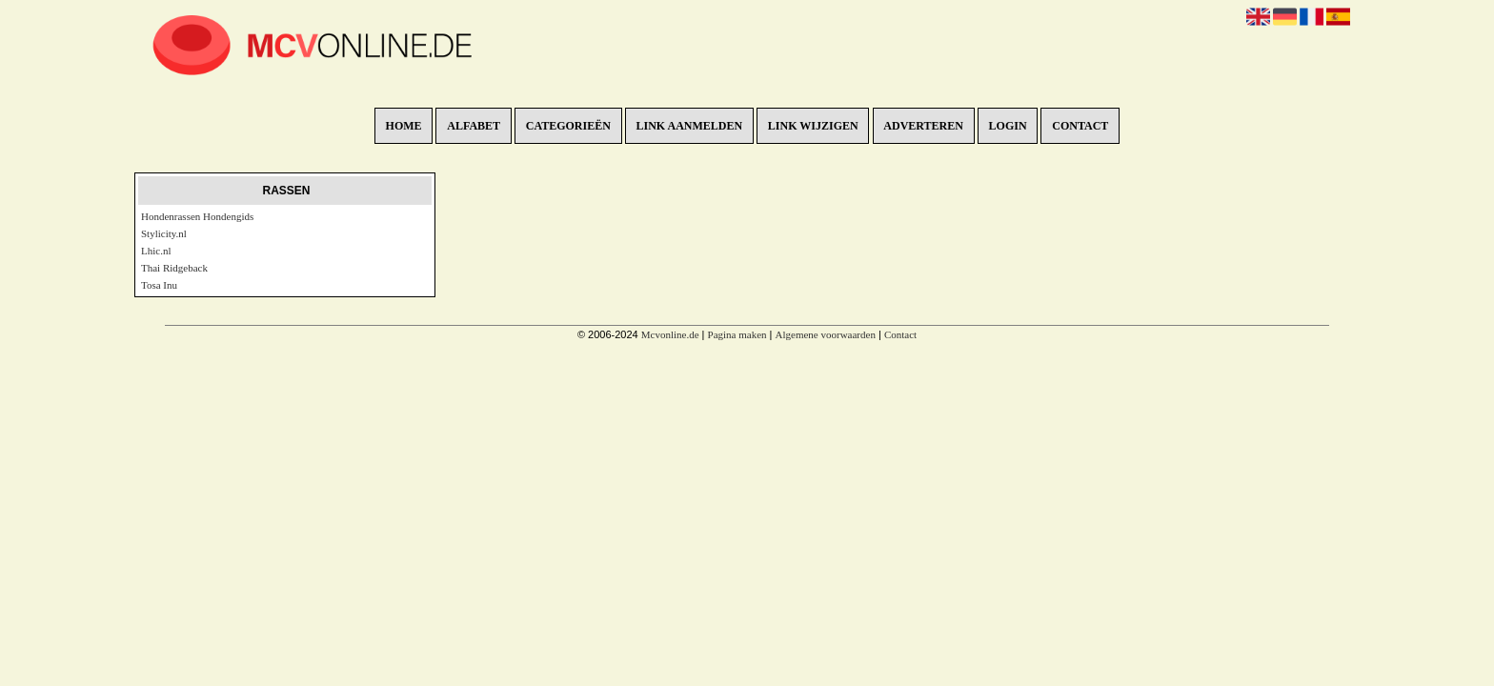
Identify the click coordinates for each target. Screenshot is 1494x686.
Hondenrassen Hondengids (197, 216)
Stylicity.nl (164, 233)
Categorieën (568, 125)
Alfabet (473, 125)
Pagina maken (737, 334)
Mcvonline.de (670, 334)
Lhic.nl (156, 250)
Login (1008, 125)
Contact (1080, 125)
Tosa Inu (159, 285)
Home (404, 125)
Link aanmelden (689, 125)
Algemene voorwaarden (826, 334)
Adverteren (923, 125)
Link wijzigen (813, 125)
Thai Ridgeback (174, 267)
